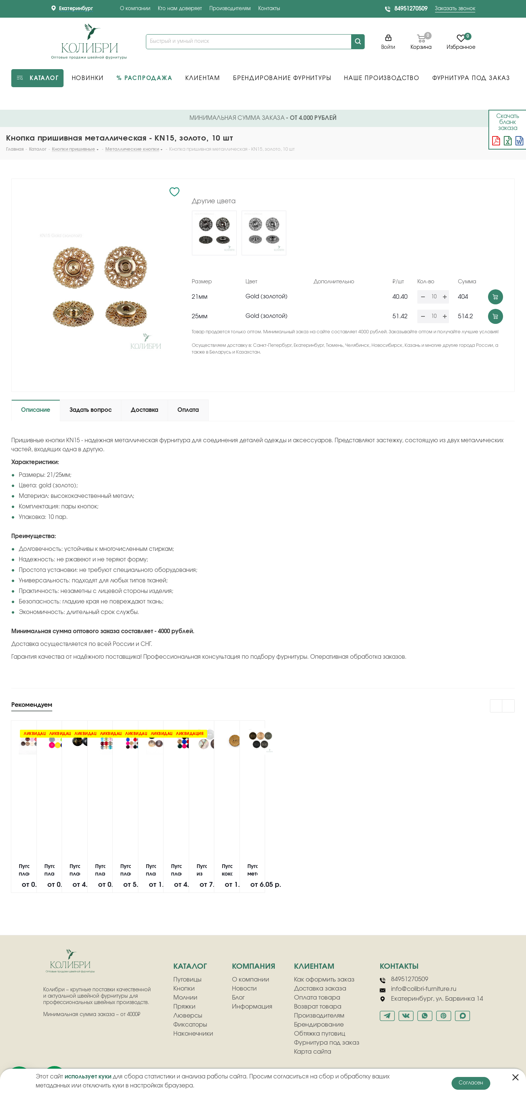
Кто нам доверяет (180, 8)
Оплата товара (317, 998)
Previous (496, 706)
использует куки (88, 1077)
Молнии (185, 998)
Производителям (230, 8)
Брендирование (319, 1025)
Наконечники (193, 1034)
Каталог (190, 966)
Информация (252, 1007)
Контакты (269, 8)
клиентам (314, 966)
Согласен (471, 1083)
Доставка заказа (320, 989)
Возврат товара (317, 1007)
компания (253, 966)
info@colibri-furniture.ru (418, 989)
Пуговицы (187, 980)
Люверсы (187, 1016)
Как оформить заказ (324, 980)
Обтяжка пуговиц (319, 1034)
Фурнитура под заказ (326, 1043)
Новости (244, 989)
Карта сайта (312, 1052)
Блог (238, 998)
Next (508, 706)
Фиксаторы (190, 1025)
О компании (135, 8)
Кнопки (184, 989)
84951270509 (410, 9)
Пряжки (184, 1007)
